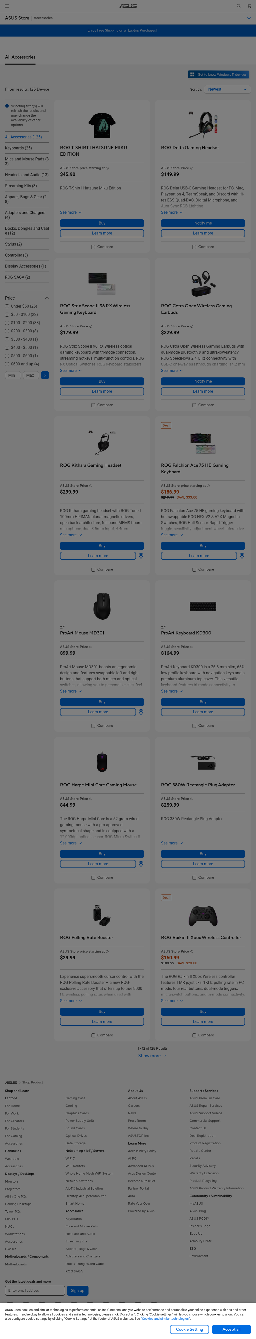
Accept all (231, 1329)
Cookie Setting (189, 1329)
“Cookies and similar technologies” (165, 1318)
